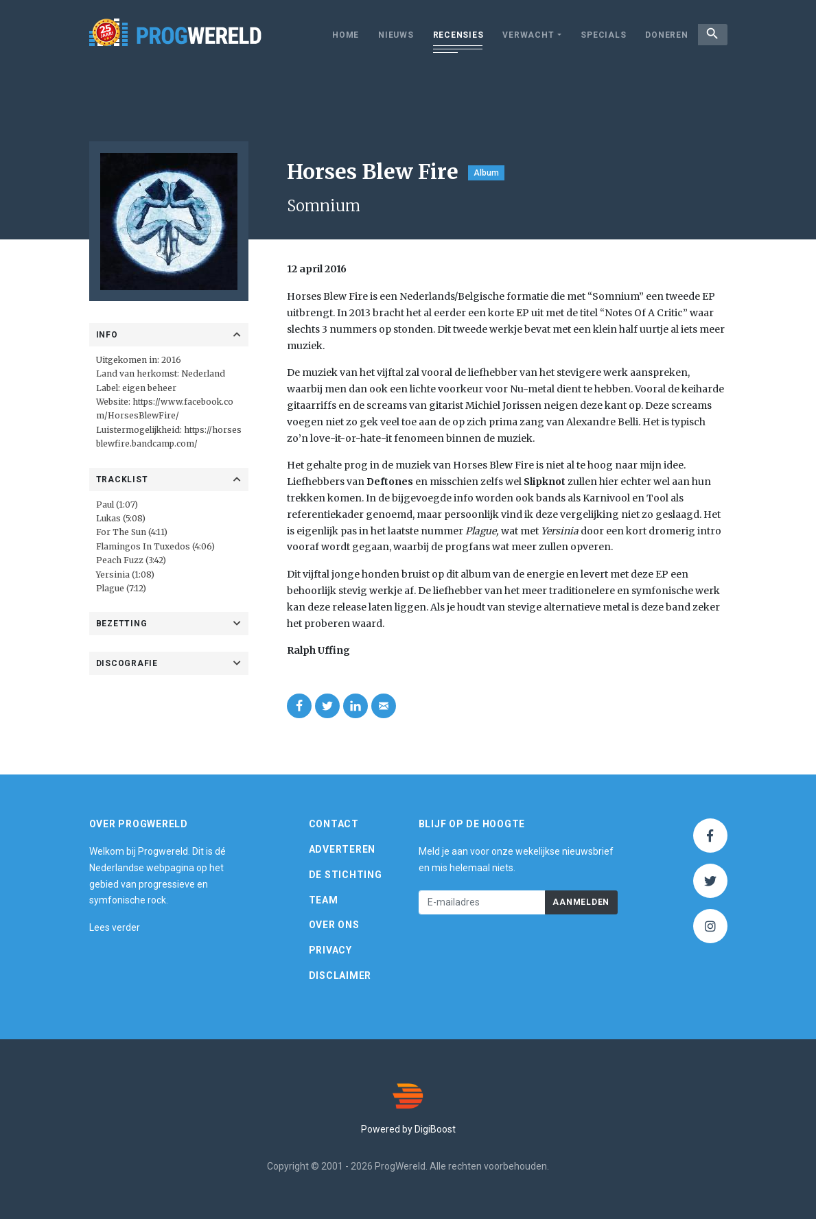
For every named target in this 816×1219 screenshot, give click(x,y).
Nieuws (387, 35)
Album (486, 173)
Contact (334, 823)
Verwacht (519, 35)
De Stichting (345, 874)
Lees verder (114, 927)
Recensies (449, 35)
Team (323, 900)
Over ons (334, 924)
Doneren (657, 35)
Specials (594, 35)
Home (336, 35)
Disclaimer (340, 975)
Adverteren (342, 849)
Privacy (330, 950)
